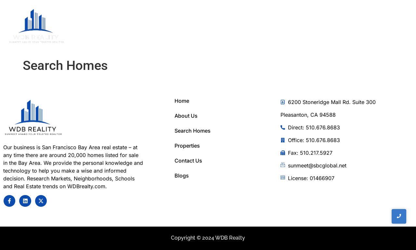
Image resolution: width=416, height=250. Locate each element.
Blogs (182, 175)
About (220, 27)
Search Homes (193, 130)
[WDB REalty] (36, 26)
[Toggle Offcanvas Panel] (371, 27)
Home (190, 27)
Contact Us (310, 27)
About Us (186, 115)
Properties (187, 145)
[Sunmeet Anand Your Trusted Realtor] (33, 118)
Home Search (261, 27)
